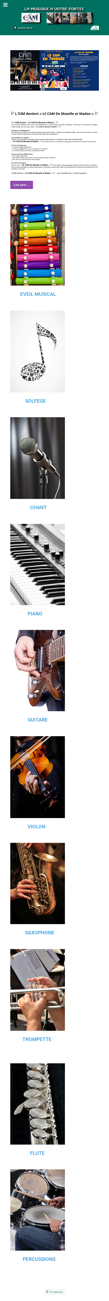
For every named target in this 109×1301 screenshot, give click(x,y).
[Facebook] (54, 1292)
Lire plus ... (22, 185)
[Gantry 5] (54, 17)
